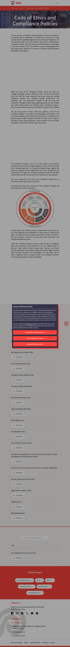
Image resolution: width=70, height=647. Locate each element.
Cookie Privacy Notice (30, 324)
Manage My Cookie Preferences (35, 332)
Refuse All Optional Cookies (35, 338)
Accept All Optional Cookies (35, 344)
